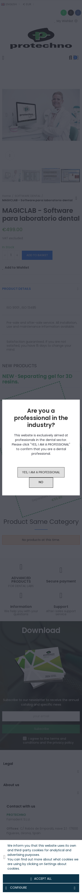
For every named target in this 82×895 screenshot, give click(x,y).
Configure (41, 887)
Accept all (41, 878)
